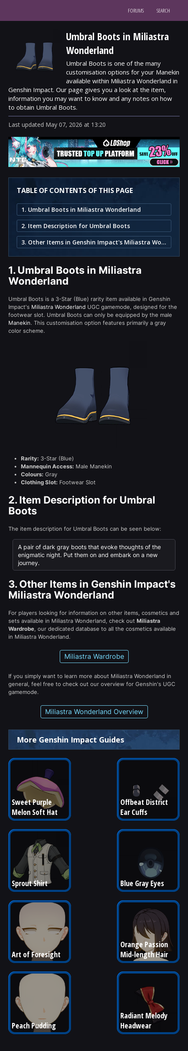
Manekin (19, 322)
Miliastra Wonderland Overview (94, 711)
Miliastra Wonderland (58, 306)
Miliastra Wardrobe (94, 656)
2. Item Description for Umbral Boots (75, 226)
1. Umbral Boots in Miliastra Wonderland (81, 209)
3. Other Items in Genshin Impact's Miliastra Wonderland (94, 242)
